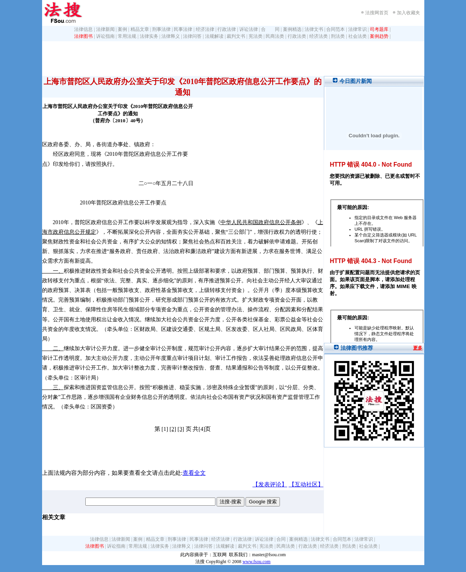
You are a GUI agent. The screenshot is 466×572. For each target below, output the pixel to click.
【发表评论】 (269, 484)
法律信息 (83, 29)
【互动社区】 (306, 484)
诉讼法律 (248, 29)
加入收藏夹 (408, 12)
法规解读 (214, 36)
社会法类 (357, 36)
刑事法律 (161, 29)
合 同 (270, 29)
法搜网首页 (376, 12)
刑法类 (338, 36)
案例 (122, 29)
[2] (172, 429)
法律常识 (357, 29)
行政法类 (297, 36)
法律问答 (192, 36)
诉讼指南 (105, 36)
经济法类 (318, 36)
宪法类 (256, 36)
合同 (281, 539)
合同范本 (335, 29)
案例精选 (292, 29)
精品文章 (139, 29)
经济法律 (205, 29)
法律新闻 (105, 29)
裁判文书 (236, 36)
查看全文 (194, 473)
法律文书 (314, 29)
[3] (181, 429)
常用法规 (127, 36)
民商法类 (275, 36)
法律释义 (170, 36)
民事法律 (183, 29)
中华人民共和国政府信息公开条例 (261, 222)
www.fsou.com (256, 561)
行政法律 (226, 29)
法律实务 (149, 36)
